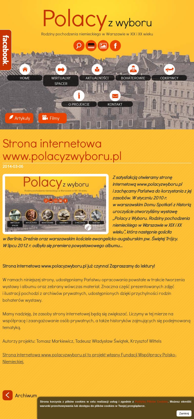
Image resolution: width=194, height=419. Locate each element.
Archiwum (20, 395)
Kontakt (115, 104)
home (25, 77)
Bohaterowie (133, 77)
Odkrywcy (169, 77)
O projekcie (79, 104)
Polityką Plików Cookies (151, 401)
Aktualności (97, 77)
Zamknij (184, 413)
